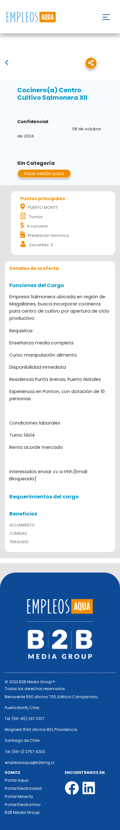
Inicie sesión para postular (44, 174)
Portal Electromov (23, 805)
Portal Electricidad (23, 788)
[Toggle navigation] (106, 17)
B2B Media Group (22, 812)
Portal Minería (19, 796)
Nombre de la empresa (31, 17)
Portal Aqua (16, 780)
